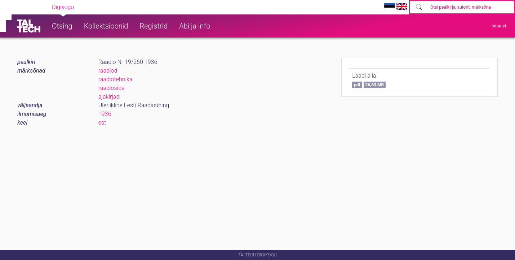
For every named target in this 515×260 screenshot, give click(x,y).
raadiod (107, 70)
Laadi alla (369, 80)
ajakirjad (109, 96)
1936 (104, 113)
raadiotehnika (115, 79)
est (102, 122)
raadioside (111, 87)
